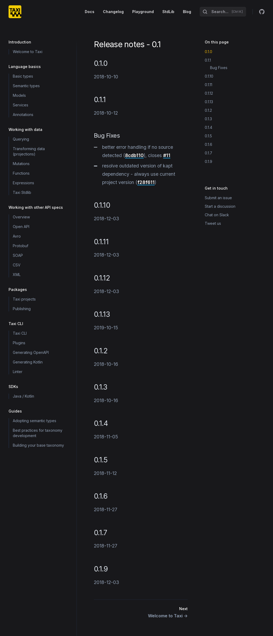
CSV (17, 265)
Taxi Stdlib (22, 192)
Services (20, 105)
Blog (187, 11)
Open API (21, 226)
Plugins (19, 343)
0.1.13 (209, 101)
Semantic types (26, 85)
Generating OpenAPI (31, 352)
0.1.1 (208, 60)
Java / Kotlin (23, 396)
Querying (21, 139)
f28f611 (146, 182)
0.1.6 (208, 144)
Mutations (21, 163)
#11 (166, 155)
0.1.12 (209, 93)
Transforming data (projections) (29, 151)
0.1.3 (208, 119)
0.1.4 (208, 127)
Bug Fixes (218, 67)
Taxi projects (24, 299)
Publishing (22, 308)
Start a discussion (220, 206)
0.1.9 (208, 161)
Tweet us (213, 223)
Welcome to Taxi (27, 51)
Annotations (23, 114)
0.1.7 (208, 153)
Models (19, 95)
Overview (21, 217)
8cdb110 (134, 155)
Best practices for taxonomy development (37, 433)
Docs (89, 11)
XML (17, 274)
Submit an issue (218, 197)
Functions (21, 173)
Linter (17, 371)
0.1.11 (208, 84)
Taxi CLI (20, 333)
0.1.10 (209, 76)
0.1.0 (208, 51)
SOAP (18, 255)
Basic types (23, 76)
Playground (143, 11)
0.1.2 (208, 110)
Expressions (23, 183)
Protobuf (20, 245)
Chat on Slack (217, 215)
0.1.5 (208, 136)
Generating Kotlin (28, 362)
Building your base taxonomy (38, 445)
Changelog (113, 11)
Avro (17, 236)
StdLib (168, 11)
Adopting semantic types (34, 420)
